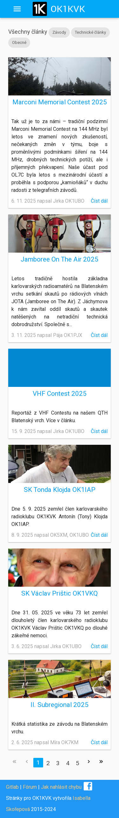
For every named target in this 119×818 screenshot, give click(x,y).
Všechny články (27, 31)
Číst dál (99, 201)
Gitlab (12, 787)
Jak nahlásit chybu (61, 787)
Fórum (30, 787)
